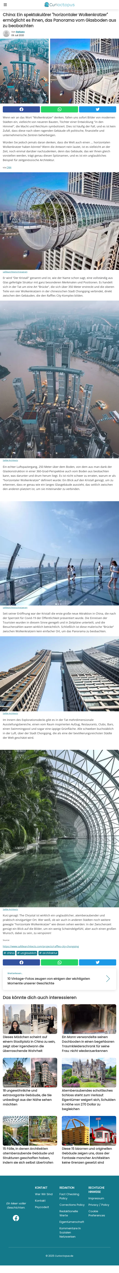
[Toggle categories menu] (5, 4)
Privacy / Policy (98, 1205)
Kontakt (40, 1201)
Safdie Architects (10, 460)
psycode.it (42, 1207)
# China (9, 953)
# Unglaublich (26, 953)
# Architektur (48, 953)
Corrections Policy (72, 1205)
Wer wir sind (44, 1194)
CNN (9, 167)
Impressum (96, 1198)
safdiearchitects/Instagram (15, 271)
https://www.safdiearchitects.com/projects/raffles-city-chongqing (41, 946)
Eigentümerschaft (72, 1222)
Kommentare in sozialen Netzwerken (70, 1232)
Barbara (20, 31)
